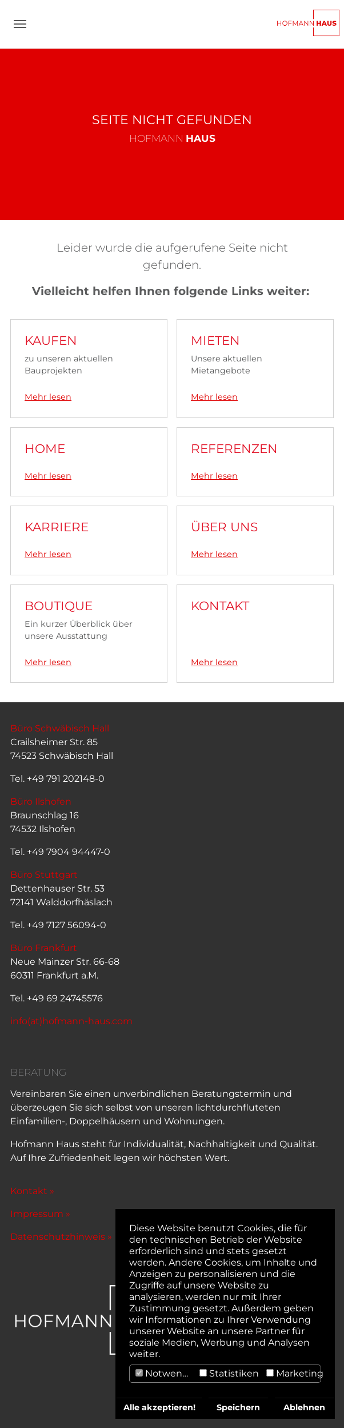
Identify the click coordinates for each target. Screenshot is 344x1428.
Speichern (238, 1407)
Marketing (294, 1373)
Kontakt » (32, 1191)
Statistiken (229, 1373)
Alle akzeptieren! (159, 1407)
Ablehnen (304, 1407)
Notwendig (166, 1373)
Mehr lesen (48, 397)
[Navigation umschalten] (20, 24)
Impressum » (40, 1213)
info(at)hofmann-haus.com (71, 1021)
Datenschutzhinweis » (61, 1236)
